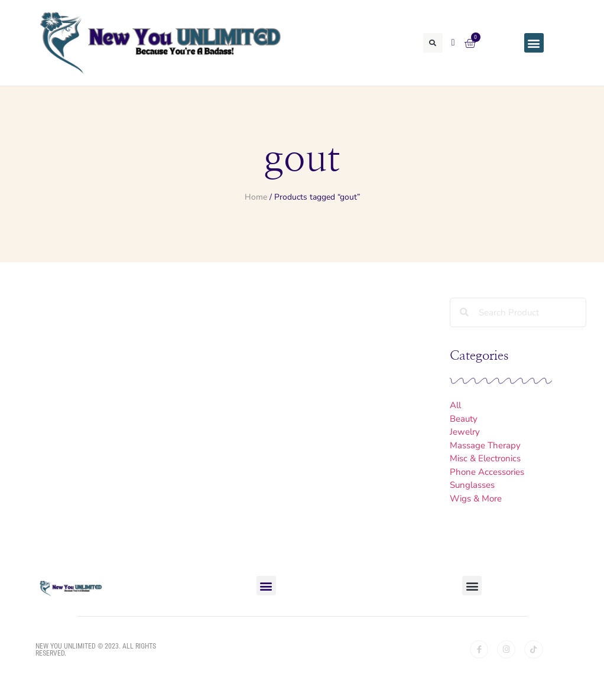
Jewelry (465, 432)
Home (256, 197)
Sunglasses (472, 485)
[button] (432, 43)
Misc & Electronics (485, 458)
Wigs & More (476, 498)
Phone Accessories (487, 472)
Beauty (464, 419)
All (455, 405)
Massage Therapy (485, 445)
